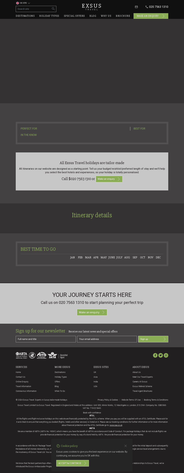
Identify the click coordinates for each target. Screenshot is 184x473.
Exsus (92, 7)
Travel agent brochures (142, 391)
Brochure (123, 15)
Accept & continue (72, 463)
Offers (57, 382)
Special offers (74, 15)
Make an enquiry (151, 16)
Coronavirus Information (26, 391)
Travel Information (23, 386)
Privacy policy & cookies (108, 400)
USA (95, 386)
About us (137, 372)
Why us (106, 15)
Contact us (20, 377)
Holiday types (49, 15)
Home (18, 372)
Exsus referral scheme (142, 386)
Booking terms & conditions (156, 400)
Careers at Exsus (140, 382)
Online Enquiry (22, 382)
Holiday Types (61, 377)
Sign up (153, 339)
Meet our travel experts (143, 377)
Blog (93, 15)
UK (95, 372)
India (96, 382)
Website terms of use (131, 400)
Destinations (25, 15)
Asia (96, 377)
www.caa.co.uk (116, 425)
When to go (60, 391)
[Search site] (33, 9)
